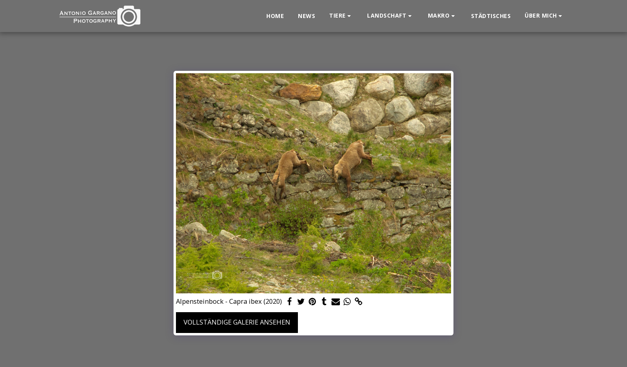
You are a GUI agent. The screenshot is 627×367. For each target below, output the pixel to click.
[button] (341, 16)
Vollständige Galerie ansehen (237, 322)
